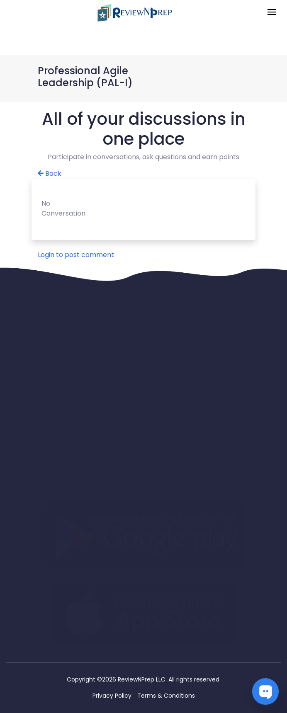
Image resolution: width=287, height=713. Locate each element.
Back (49, 173)
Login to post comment (76, 254)
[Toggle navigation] (272, 12)
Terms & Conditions (166, 695)
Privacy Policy (111, 695)
